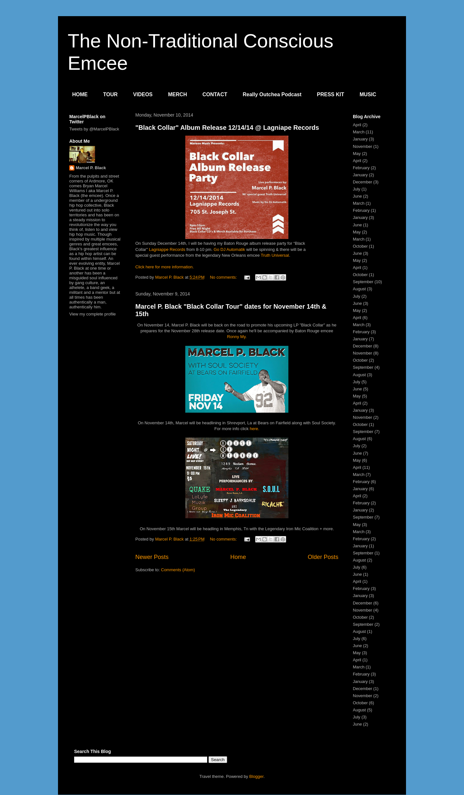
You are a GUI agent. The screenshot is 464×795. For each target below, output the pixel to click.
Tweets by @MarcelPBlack (94, 129)
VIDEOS (142, 94)
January (360, 139)
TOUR (110, 94)
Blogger (256, 776)
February (361, 167)
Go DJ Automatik (229, 249)
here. (254, 428)
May (357, 153)
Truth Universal (275, 255)
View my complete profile (92, 314)
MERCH (177, 94)
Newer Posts (152, 557)
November (362, 146)
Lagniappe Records (167, 249)
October (360, 246)
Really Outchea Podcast (272, 94)
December (362, 182)
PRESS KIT (330, 94)
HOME (80, 94)
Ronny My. (237, 336)
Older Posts (323, 557)
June (357, 196)
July (356, 189)
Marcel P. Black (91, 167)
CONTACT (214, 94)
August (359, 288)
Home (238, 557)
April (357, 124)
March (358, 131)
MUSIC (368, 94)
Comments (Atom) (178, 569)
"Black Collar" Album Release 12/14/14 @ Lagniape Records (227, 127)
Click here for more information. (164, 266)
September (363, 281)
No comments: (224, 277)
